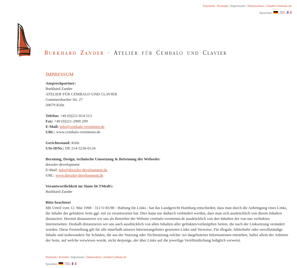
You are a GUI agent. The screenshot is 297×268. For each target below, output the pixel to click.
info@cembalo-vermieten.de (82, 126)
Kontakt (222, 6)
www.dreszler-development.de (79, 175)
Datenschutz (256, 6)
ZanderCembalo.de (279, 6)
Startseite (209, 6)
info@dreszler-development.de (83, 170)
